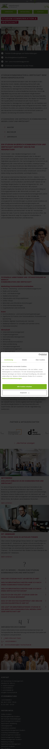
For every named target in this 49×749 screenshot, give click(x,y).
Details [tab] (24, 360)
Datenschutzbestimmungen (12, 378)
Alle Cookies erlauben (24, 386)
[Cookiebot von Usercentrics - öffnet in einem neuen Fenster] (38, 354)
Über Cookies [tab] (40, 360)
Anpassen (24, 392)
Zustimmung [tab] (8, 360)
